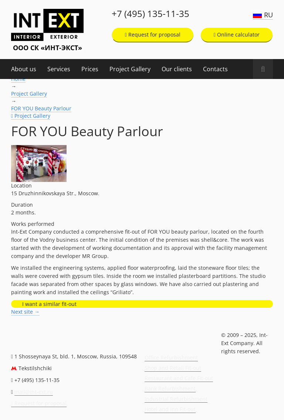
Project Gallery (130, 69)
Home (18, 78)
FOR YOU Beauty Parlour (41, 108)
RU (268, 14)
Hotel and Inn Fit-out (170, 409)
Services (58, 69)
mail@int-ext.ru (33, 391)
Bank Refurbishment (170, 388)
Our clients (177, 69)
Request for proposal (152, 34)
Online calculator (237, 34)
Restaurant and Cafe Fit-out (179, 378)
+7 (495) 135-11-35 (150, 13)
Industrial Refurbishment (176, 398)
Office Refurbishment (171, 357)
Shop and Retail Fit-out (173, 367)
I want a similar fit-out (49, 303)
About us (23, 69)
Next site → (25, 311)
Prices (89, 69)
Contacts (215, 69)
